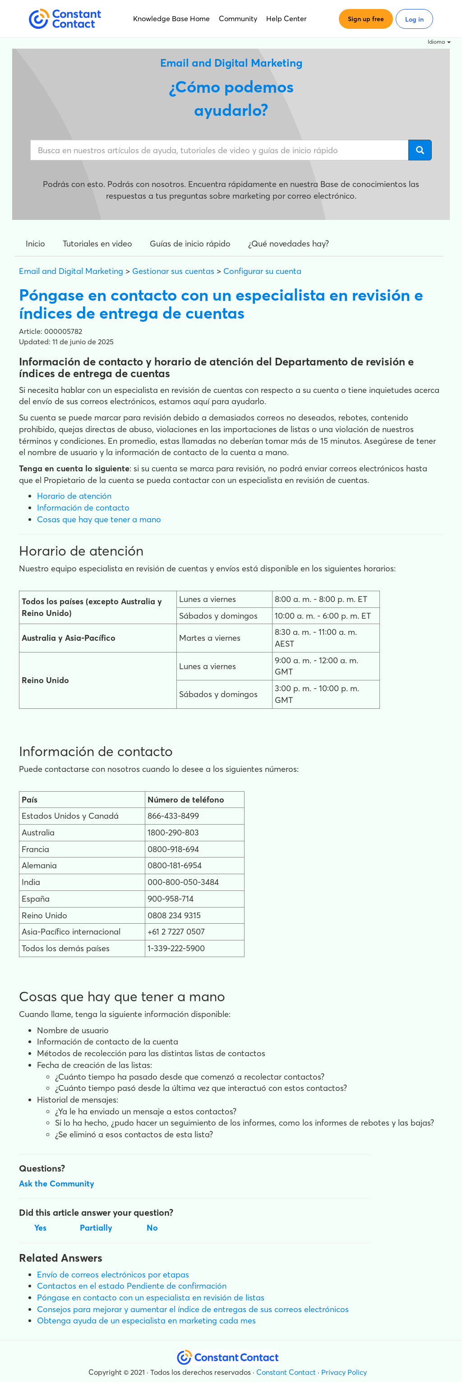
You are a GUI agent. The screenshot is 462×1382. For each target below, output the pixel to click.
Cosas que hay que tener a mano (99, 519)
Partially (96, 1227)
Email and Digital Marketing (71, 271)
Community (238, 18)
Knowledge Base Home (171, 18)
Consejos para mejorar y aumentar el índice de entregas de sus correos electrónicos (193, 1309)
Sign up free (366, 19)
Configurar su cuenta (262, 271)
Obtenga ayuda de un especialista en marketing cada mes (146, 1320)
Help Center (286, 18)
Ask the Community (56, 1183)
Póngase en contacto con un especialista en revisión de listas (150, 1297)
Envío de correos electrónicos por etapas (113, 1274)
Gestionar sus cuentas (173, 271)
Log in (414, 19)
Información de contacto (83, 507)
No (152, 1227)
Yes (40, 1227)
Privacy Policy (344, 1372)
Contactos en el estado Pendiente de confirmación (131, 1286)
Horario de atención (74, 496)
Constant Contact (286, 1372)
